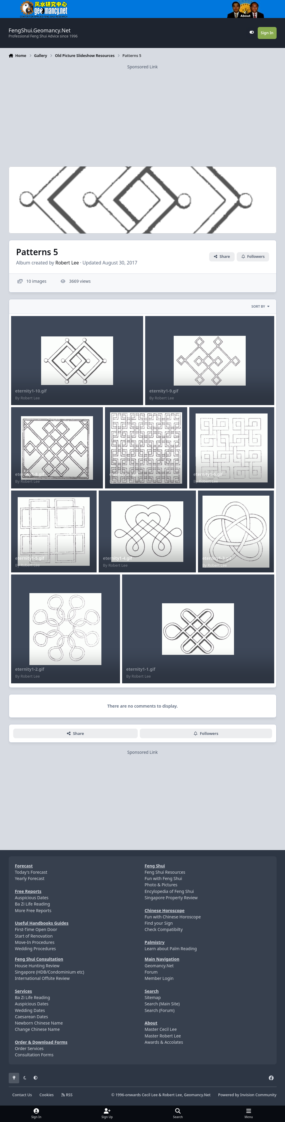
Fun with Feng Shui (163, 878)
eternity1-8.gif (29, 474)
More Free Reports (33, 910)
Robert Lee (67, 263)
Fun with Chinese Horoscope (173, 917)
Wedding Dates (30, 1010)
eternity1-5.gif (29, 558)
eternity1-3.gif (216, 558)
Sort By (260, 306)
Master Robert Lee (163, 1036)
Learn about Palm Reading (171, 948)
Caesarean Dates (31, 1016)
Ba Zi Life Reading (32, 904)
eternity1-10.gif (31, 391)
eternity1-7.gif (123, 474)
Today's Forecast (31, 872)
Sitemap (153, 997)
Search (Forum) (160, 1010)
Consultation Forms (34, 1055)
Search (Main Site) (162, 1004)
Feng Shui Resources (165, 872)
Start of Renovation (34, 936)
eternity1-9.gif (163, 391)
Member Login (159, 978)
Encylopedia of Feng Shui (169, 891)
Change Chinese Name (37, 1029)
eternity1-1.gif (140, 669)
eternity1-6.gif (208, 474)
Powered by (247, 1094)
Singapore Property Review (171, 897)
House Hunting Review (37, 965)
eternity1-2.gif (29, 669)
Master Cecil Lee (161, 1029)
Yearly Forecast (30, 878)
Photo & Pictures (161, 885)
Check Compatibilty (164, 929)
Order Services (29, 1048)
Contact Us (22, 1094)
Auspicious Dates (32, 897)
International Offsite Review (42, 978)
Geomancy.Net (159, 965)
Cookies (47, 1094)
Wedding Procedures (35, 948)
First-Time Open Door (36, 929)
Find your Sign (159, 923)
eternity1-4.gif (117, 558)
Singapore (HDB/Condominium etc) (49, 972)
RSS (67, 1094)
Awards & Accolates (164, 1042)
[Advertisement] (143, 112)
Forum (151, 972)
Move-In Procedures (35, 942)
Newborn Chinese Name (39, 1023)
